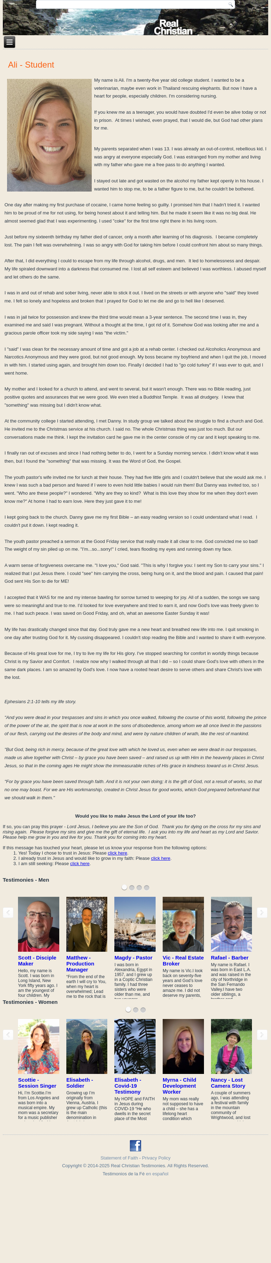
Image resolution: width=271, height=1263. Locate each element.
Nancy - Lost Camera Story (228, 1083)
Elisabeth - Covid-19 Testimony (127, 1086)
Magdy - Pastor (133, 958)
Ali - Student (31, 64)
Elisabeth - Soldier (79, 1083)
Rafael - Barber (230, 958)
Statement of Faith (119, 1158)
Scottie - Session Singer (37, 1083)
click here (117, 853)
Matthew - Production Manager (80, 964)
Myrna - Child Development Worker (179, 1086)
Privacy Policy (156, 1158)
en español (157, 1173)
